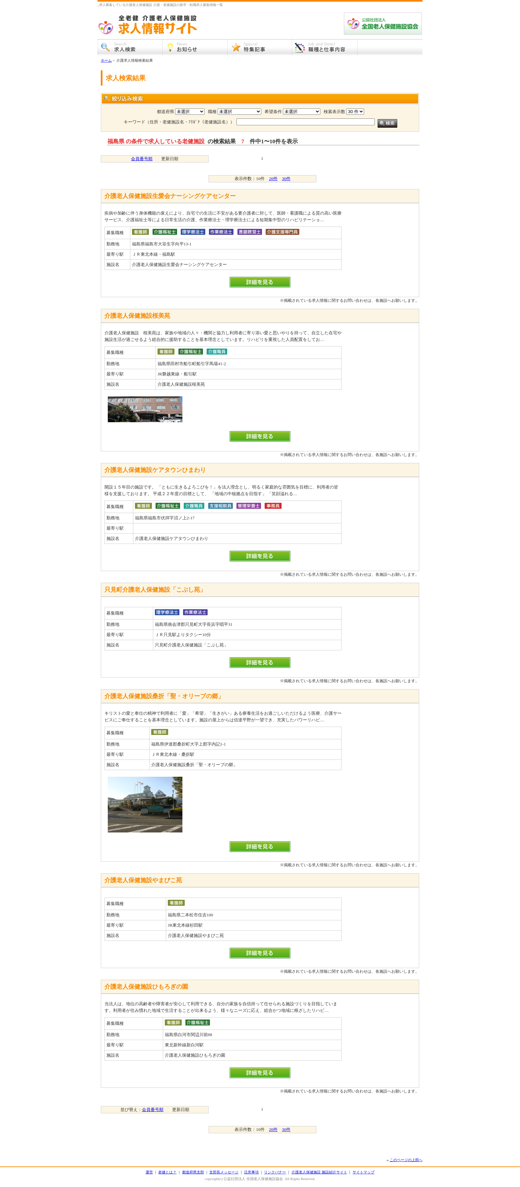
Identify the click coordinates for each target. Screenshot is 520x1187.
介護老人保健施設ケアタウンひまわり (155, 470)
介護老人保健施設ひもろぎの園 (146, 986)
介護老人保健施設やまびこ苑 (143, 880)
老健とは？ (167, 1172)
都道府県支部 (193, 1172)
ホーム (106, 60)
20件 (273, 178)
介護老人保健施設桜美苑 (137, 315)
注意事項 (251, 1172)
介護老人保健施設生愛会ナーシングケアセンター (170, 196)
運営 (149, 1172)
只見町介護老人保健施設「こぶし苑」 (155, 589)
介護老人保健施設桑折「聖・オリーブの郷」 (164, 696)
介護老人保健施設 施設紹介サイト (319, 1172)
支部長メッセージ (223, 1172)
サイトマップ (363, 1172)
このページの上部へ (406, 1160)
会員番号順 (142, 158)
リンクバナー (275, 1172)
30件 (286, 178)
